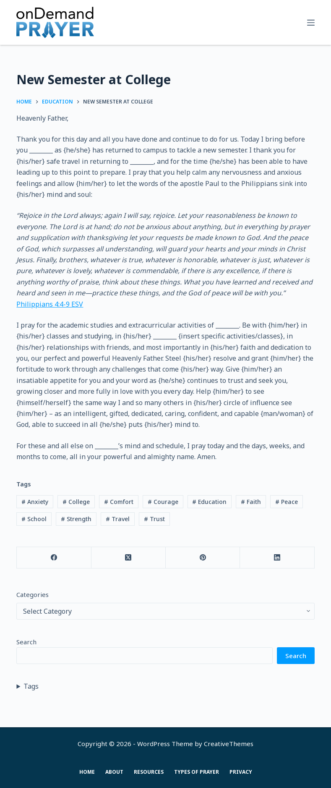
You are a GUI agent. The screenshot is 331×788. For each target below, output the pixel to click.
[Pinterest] (203, 557)
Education (209, 502)
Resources (149, 772)
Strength (76, 519)
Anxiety (34, 502)
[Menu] (311, 22)
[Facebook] (54, 557)
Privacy (240, 772)
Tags (31, 686)
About (114, 772)
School (34, 519)
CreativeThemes (228, 743)
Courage (163, 502)
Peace (286, 502)
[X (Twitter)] (128, 557)
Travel (118, 519)
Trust (154, 519)
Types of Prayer (196, 772)
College (76, 502)
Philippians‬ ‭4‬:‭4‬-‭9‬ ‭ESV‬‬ (49, 304)
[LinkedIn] (277, 557)
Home (87, 772)
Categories (32, 594)
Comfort (118, 502)
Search (26, 642)
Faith (251, 502)
